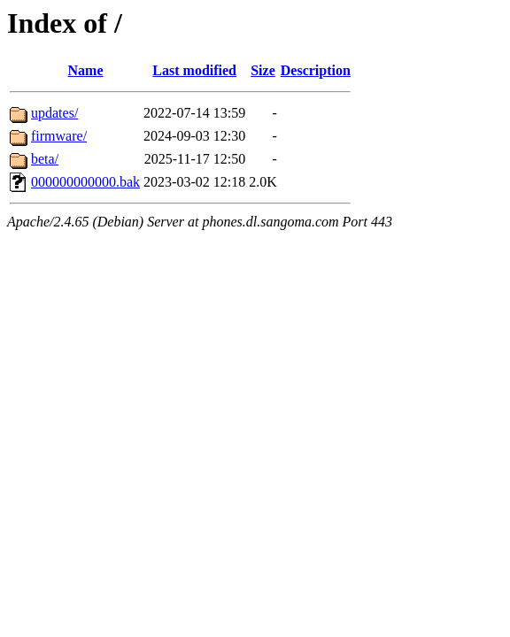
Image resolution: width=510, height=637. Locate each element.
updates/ (54, 112)
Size (263, 70)
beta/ (44, 158)
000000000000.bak (85, 181)
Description (316, 70)
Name (86, 70)
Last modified (194, 70)
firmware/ (59, 135)
